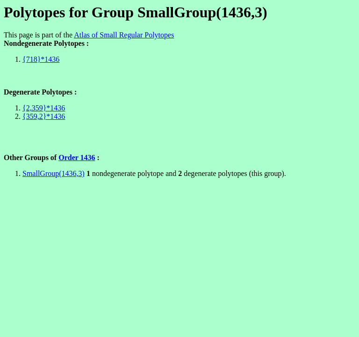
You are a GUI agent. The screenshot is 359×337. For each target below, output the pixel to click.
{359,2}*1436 (43, 116)
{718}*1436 (40, 59)
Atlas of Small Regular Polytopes (124, 35)
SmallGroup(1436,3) (53, 173)
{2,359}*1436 (43, 108)
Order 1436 (76, 157)
